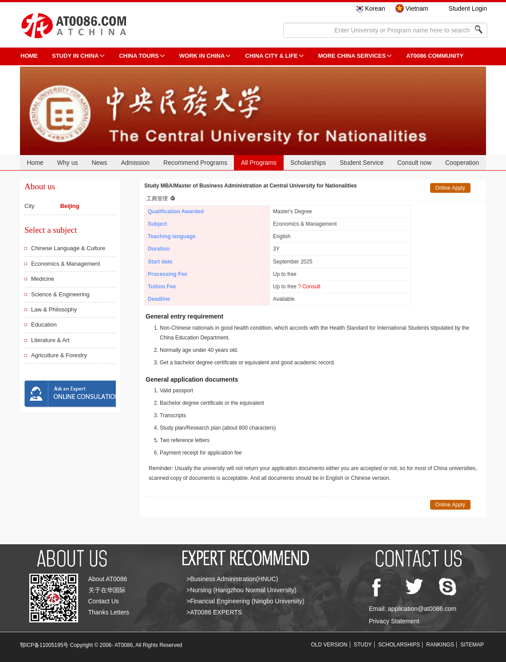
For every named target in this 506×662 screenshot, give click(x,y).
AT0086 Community (434, 55)
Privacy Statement (394, 621)
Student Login (468, 8)
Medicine (42, 278)
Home (35, 162)
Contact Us (103, 601)
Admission (135, 162)
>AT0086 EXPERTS (214, 612)
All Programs (259, 162)
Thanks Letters (109, 612)
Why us (67, 162)
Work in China (202, 55)
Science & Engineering (60, 294)
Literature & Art (50, 340)
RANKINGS (440, 645)
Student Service (361, 162)
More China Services (352, 55)
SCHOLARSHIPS (399, 645)
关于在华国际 (107, 590)
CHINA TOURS (139, 55)
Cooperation (462, 162)
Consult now (414, 162)
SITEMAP (472, 645)
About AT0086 (107, 578)
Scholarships (308, 162)
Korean (375, 8)
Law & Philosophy (54, 309)
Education (44, 324)
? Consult (309, 286)
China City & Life (271, 55)
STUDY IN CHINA (75, 55)
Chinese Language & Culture (68, 248)
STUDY (363, 645)
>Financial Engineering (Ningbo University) (245, 601)
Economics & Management (65, 263)
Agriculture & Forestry (59, 355)
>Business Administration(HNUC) (232, 578)
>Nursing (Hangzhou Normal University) (241, 590)
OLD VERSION (329, 645)
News (99, 162)
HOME (29, 55)
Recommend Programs (195, 162)
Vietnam (416, 8)
